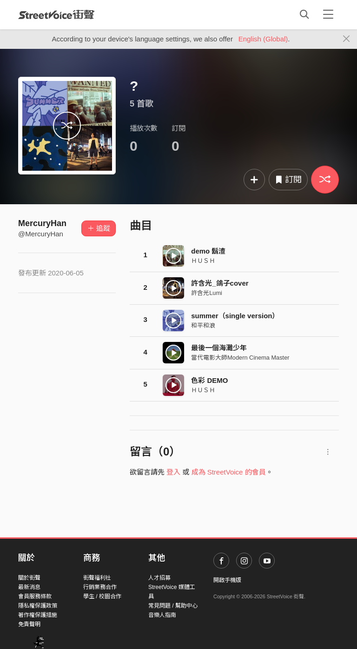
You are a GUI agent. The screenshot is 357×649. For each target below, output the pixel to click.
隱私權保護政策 (37, 605)
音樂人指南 (162, 615)
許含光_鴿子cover (219, 283)
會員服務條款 (35, 596)
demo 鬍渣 (208, 251)
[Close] (346, 39)
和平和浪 (203, 325)
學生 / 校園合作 (102, 596)
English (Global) (263, 39)
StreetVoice (56, 14)
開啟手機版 (227, 580)
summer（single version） (235, 316)
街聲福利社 (97, 578)
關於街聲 (29, 578)
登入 (173, 472)
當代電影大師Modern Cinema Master (240, 357)
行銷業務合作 (100, 587)
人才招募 (159, 578)
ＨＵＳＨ (203, 260)
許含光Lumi (206, 292)
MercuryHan (42, 223)
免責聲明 (29, 624)
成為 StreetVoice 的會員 (229, 472)
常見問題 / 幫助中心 (173, 605)
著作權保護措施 (37, 615)
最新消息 (29, 587)
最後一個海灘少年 (219, 348)
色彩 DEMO (209, 380)
